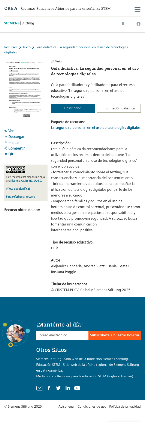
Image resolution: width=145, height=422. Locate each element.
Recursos (11, 47)
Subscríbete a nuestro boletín (114, 335)
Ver (8, 131)
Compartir (14, 148)
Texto (26, 47)
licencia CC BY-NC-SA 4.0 (26, 180)
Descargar (14, 137)
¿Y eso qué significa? (18, 188)
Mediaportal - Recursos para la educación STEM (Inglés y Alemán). (85, 376)
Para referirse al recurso (20, 196)
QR (8, 154)
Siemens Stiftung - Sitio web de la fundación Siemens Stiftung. (82, 359)
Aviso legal (66, 406)
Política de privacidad (125, 406)
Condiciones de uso (92, 406)
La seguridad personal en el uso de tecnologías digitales (95, 128)
